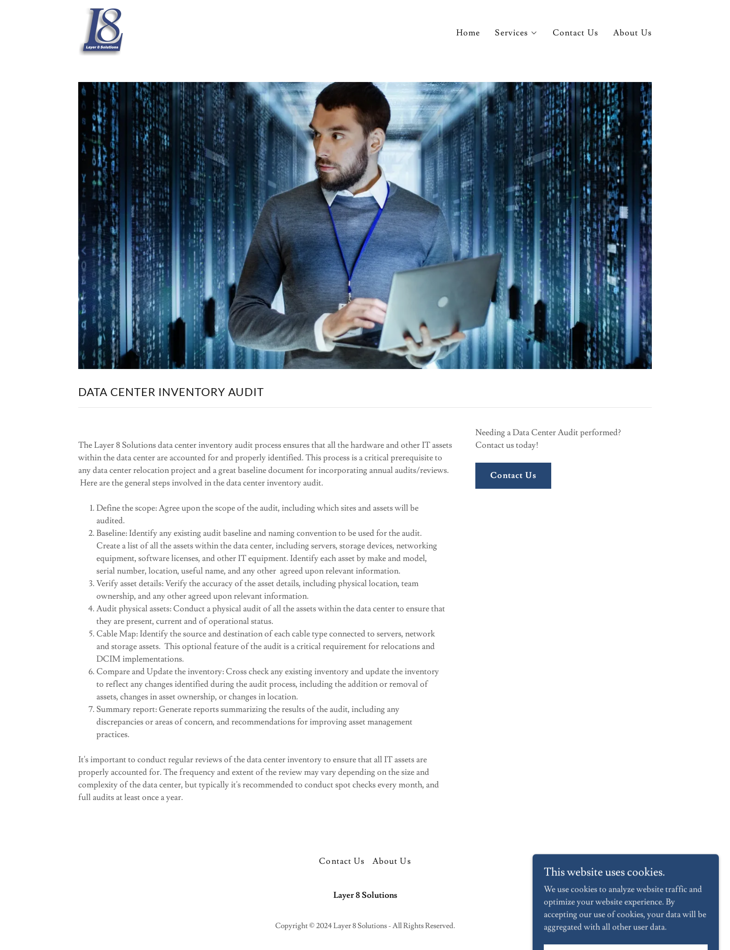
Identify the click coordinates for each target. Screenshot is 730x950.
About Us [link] (632, 32)
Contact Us (513, 475)
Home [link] (468, 32)
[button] (516, 33)
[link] (101, 29)
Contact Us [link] (575, 32)
